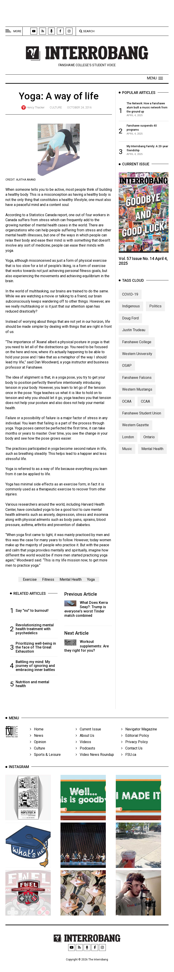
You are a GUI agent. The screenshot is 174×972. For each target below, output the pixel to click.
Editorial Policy (135, 739)
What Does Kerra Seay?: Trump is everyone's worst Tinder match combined (86, 609)
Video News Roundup (95, 758)
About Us (85, 739)
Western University (137, 355)
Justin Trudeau (133, 331)
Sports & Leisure (45, 758)
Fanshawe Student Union (141, 414)
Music (127, 450)
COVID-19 (130, 295)
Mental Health (71, 579)
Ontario (149, 438)
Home (37, 732)
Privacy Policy (134, 745)
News (36, 739)
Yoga (91, 579)
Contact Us (132, 751)
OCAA (126, 402)
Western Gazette (135, 426)
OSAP (127, 367)
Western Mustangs (137, 390)
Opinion (38, 745)
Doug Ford (130, 319)
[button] (155, 78)
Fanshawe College (136, 343)
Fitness (48, 579)
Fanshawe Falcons (137, 378)
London (128, 438)
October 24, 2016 (79, 107)
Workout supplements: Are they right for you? (86, 645)
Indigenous (131, 307)
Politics (155, 307)
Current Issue (88, 732)
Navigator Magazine (139, 732)
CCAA (145, 402)
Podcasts (85, 751)
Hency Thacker (35, 107)
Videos (83, 745)
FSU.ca (128, 758)
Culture (56, 107)
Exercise (30, 579)
